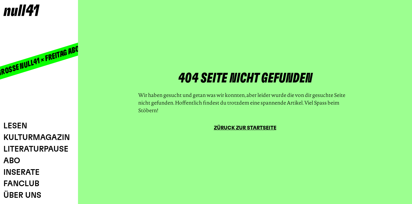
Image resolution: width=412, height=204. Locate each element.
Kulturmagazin (36, 138)
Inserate (21, 173)
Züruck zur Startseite (245, 128)
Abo (11, 161)
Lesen (15, 126)
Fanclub (21, 184)
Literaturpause (35, 149)
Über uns (22, 195)
